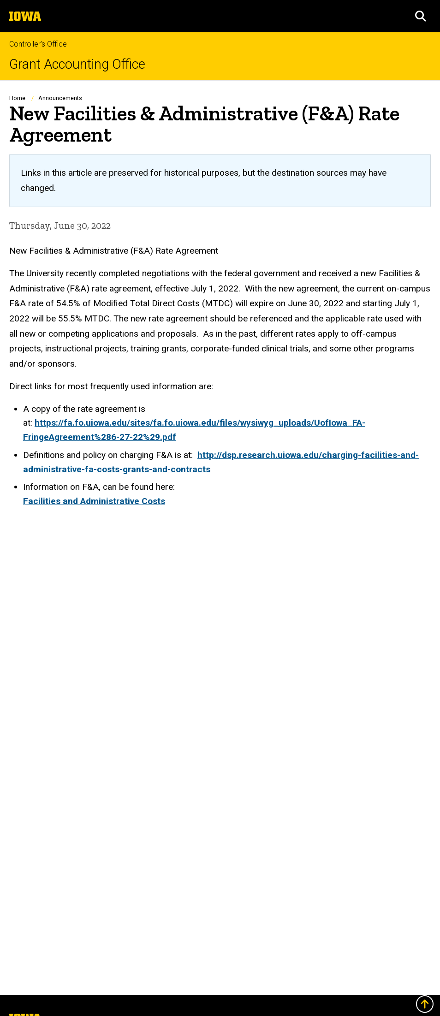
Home (17, 98)
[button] (420, 16)
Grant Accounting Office (77, 64)
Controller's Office (38, 44)
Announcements (60, 98)
